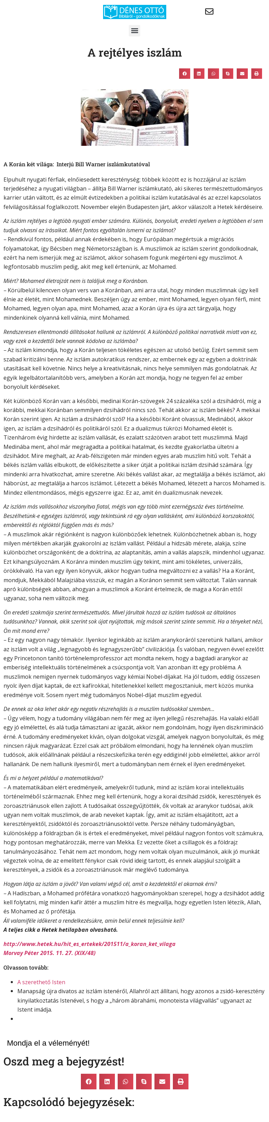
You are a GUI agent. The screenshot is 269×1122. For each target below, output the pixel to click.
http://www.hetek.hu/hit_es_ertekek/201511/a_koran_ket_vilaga (89, 944)
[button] (134, 30)
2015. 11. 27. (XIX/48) (67, 953)
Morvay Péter (21, 953)
